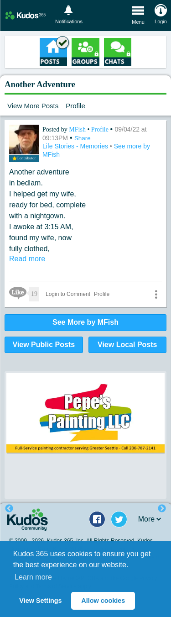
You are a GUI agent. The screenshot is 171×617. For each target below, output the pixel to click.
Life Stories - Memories (76, 146)
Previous (9, 508)
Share (82, 138)
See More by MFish (85, 322)
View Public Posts (43, 344)
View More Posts (32, 106)
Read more (27, 259)
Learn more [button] (33, 577)
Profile (75, 106)
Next (161, 508)
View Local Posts (127, 344)
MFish (78, 129)
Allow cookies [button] (103, 600)
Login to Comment (68, 294)
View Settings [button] (40, 600)
